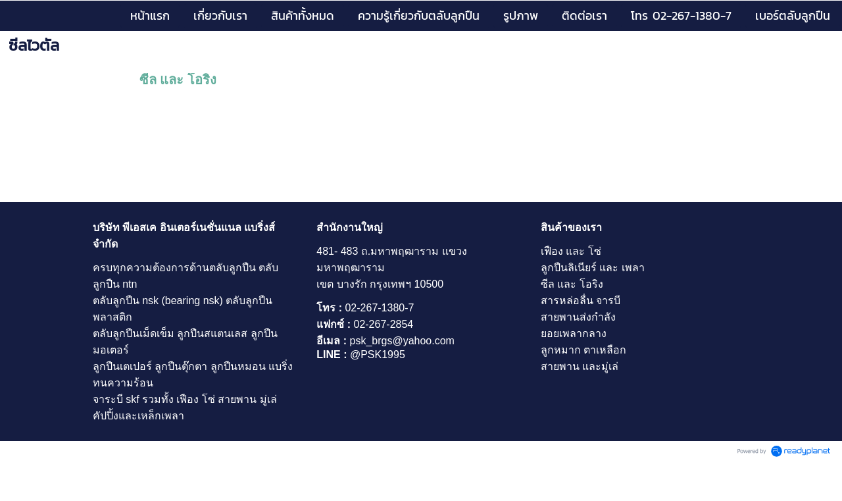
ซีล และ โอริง (177, 79)
